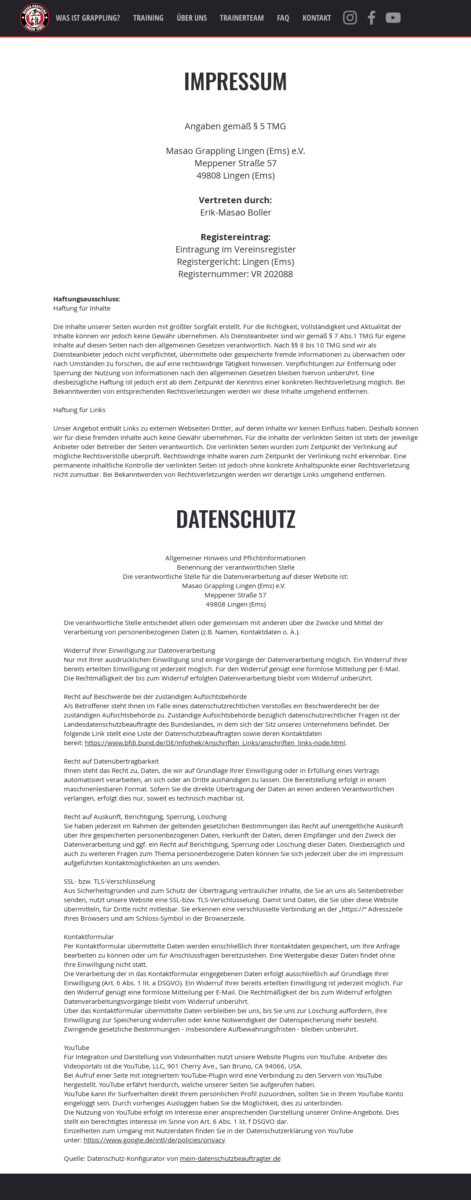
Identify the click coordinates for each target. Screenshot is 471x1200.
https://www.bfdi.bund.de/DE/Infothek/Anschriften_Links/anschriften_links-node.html (215, 742)
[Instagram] (350, 17)
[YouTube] (393, 17)
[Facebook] (371, 17)
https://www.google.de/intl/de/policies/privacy (154, 1139)
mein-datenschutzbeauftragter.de (230, 1158)
